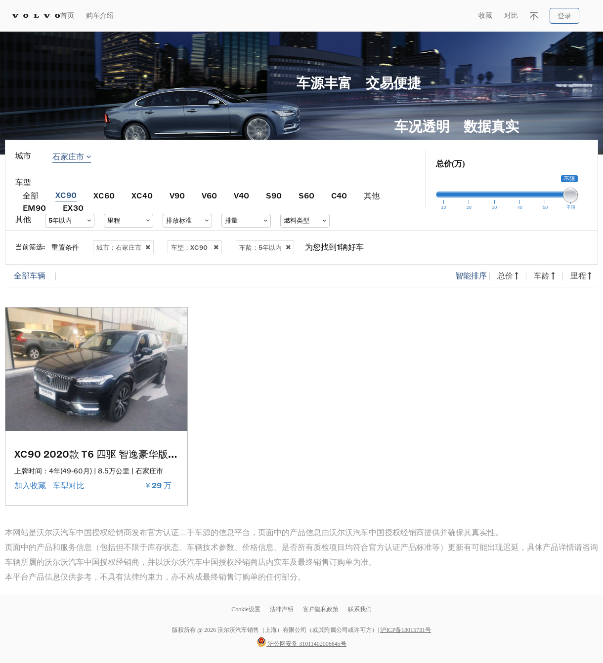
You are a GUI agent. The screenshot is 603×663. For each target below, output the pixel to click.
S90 (274, 195)
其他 (372, 195)
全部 (31, 195)
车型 (23, 182)
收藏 (485, 15)
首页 (67, 15)
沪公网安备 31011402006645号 (301, 643)
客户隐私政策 (321, 609)
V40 (241, 195)
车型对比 (69, 485)
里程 (581, 276)
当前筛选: (30, 246)
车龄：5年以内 (265, 247)
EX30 (73, 207)
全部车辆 (29, 276)
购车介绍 (100, 15)
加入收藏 (31, 485)
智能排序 (471, 276)
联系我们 (360, 609)
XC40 (142, 195)
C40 (339, 195)
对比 (511, 15)
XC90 (66, 194)
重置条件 (65, 247)
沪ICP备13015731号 (405, 629)
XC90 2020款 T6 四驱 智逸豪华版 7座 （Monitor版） (135, 454)
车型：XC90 (194, 247)
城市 (23, 156)
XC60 (104, 195)
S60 (306, 195)
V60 (209, 195)
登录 (564, 16)
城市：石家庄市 (123, 247)
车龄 (544, 276)
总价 (507, 276)
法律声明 (282, 609)
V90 (177, 195)
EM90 (34, 207)
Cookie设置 (245, 609)
